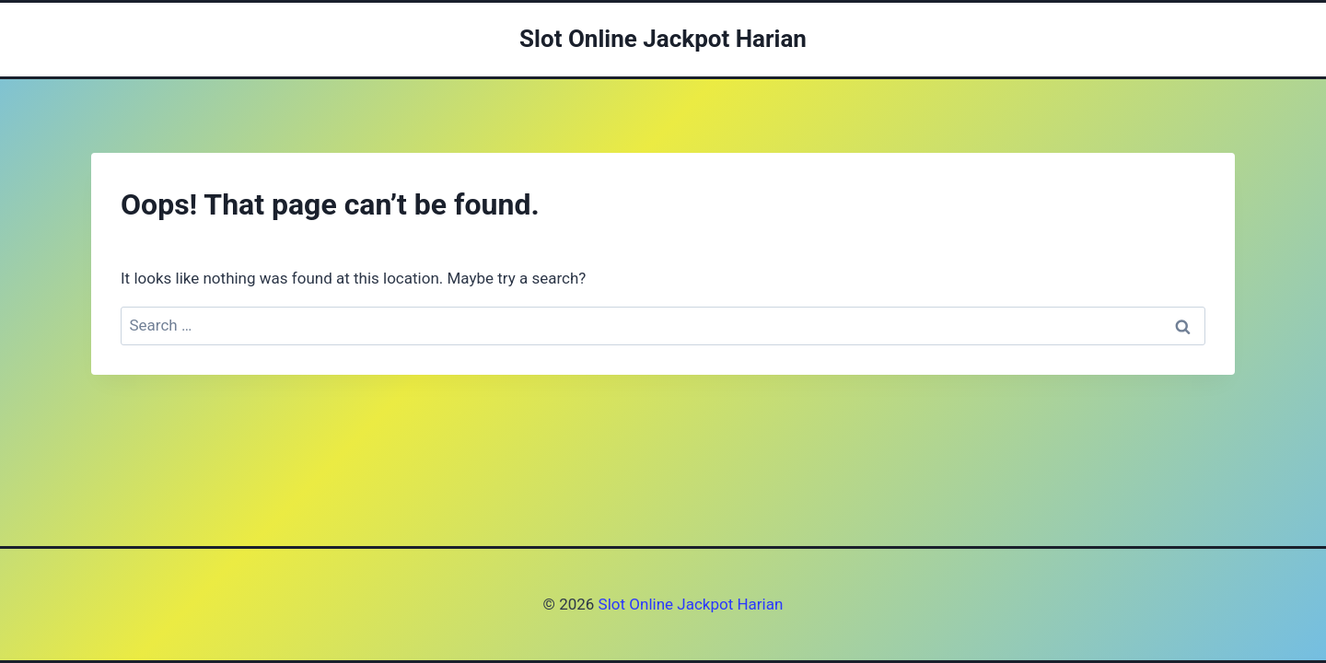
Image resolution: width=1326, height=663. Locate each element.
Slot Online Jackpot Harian (688, 604)
